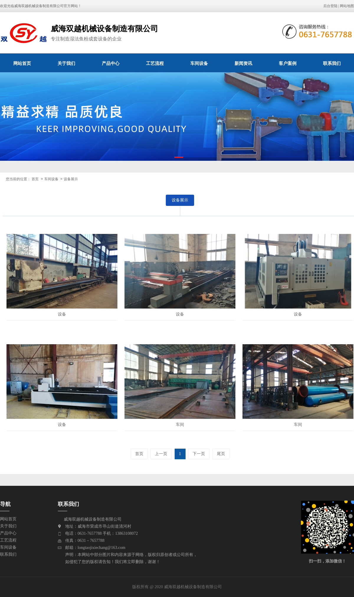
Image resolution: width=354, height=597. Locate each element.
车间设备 (199, 63)
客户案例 (287, 63)
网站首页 (22, 63)
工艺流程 (155, 63)
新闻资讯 (243, 63)
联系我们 (332, 63)
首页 (35, 179)
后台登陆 (330, 6)
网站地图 (347, 6)
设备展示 (71, 179)
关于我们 (66, 63)
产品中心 (110, 63)
